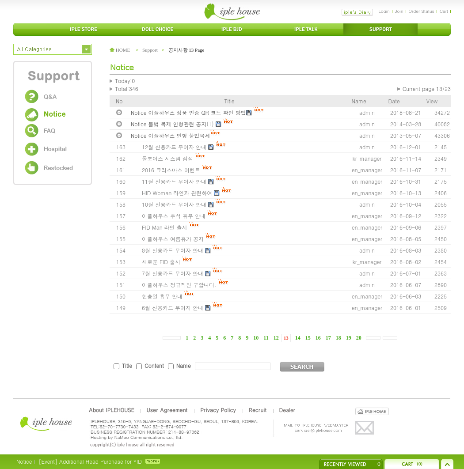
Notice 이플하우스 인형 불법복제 (170, 135)
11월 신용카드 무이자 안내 (175, 181)
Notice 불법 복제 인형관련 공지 (169, 124)
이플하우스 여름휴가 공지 (173, 238)
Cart (444, 11)
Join (399, 11)
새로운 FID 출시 (161, 261)
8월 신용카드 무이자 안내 (173, 250)
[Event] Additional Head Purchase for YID (89, 461)
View (431, 101)
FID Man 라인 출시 (164, 227)
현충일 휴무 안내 (162, 296)
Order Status (421, 11)
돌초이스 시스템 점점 (167, 158)
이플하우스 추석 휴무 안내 (173, 215)
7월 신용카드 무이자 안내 (173, 273)
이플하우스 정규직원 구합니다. (179, 284)
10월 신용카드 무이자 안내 (175, 204)
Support (150, 50)
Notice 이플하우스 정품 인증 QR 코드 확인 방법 (188, 112)
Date (394, 101)
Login (383, 11)
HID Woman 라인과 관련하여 (177, 193)
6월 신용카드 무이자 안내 (172, 307)
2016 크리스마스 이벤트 (171, 170)
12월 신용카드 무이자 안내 (175, 147)
